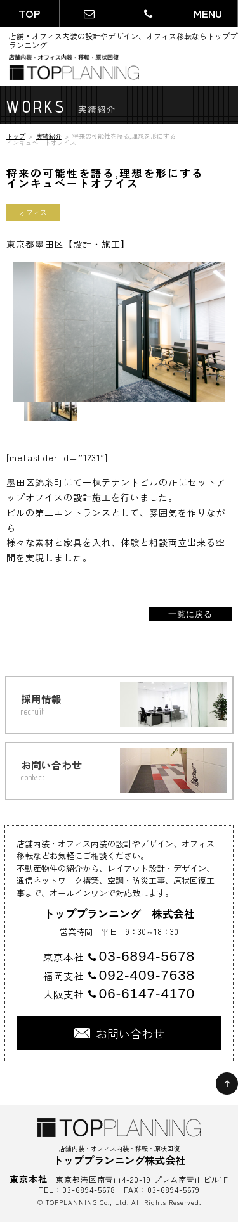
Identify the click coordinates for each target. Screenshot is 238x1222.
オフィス (33, 212)
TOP (29, 13)
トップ (15, 136)
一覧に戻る (190, 614)
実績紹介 (49, 136)
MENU (208, 13)
